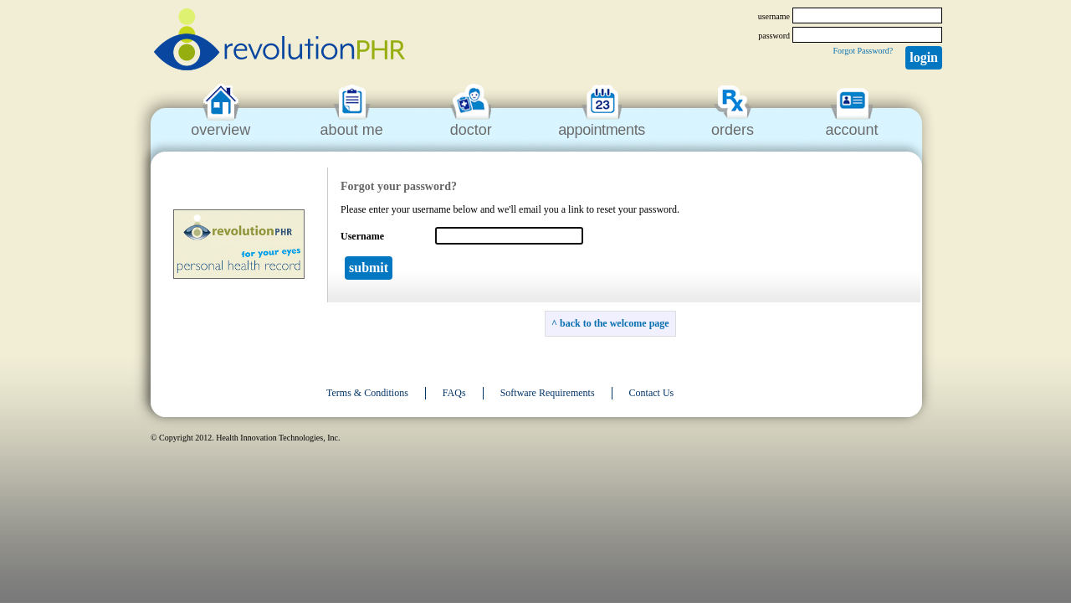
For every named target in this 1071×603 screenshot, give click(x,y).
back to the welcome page (614, 323)
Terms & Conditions (367, 393)
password (774, 35)
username (774, 16)
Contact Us (651, 393)
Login (924, 57)
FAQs (454, 393)
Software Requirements (547, 393)
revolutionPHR (279, 41)
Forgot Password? (863, 50)
